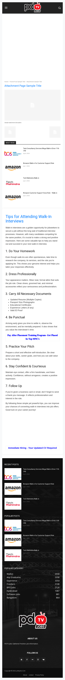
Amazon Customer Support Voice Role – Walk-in (40, 193)
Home (6, 82)
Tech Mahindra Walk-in (31, 178)
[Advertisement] (32, 30)
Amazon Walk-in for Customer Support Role (38, 163)
